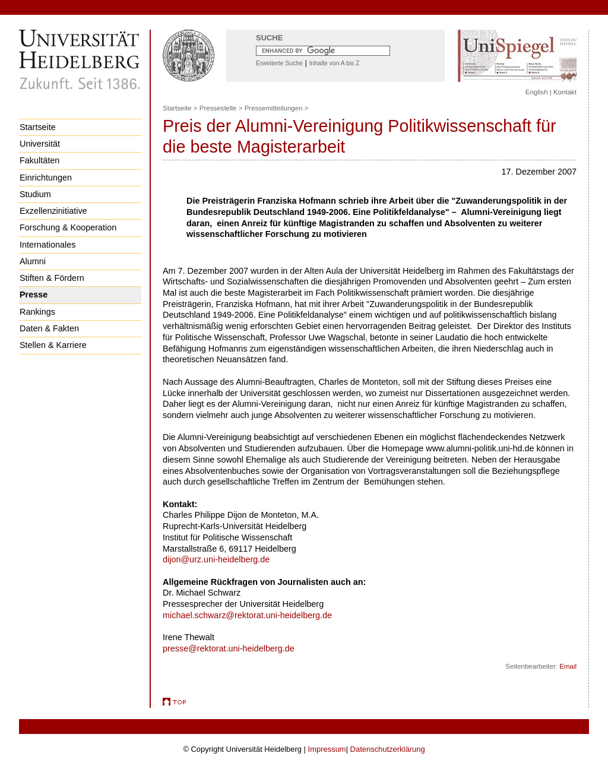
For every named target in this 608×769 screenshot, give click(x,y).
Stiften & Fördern (52, 278)
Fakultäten (39, 160)
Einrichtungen (46, 177)
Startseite (38, 127)
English (536, 92)
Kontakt (565, 92)
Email (568, 666)
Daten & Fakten (49, 328)
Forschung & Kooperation (68, 227)
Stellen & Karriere (53, 345)
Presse (34, 294)
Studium (35, 194)
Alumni (33, 261)
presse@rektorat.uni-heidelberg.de (228, 648)
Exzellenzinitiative (53, 211)
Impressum (327, 749)
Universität (40, 143)
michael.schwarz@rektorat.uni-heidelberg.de (247, 615)
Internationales (47, 244)
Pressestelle (218, 108)
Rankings (37, 312)
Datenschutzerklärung (387, 749)
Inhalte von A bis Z (334, 63)
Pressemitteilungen (274, 108)
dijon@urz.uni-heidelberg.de (216, 559)
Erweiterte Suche (279, 63)
